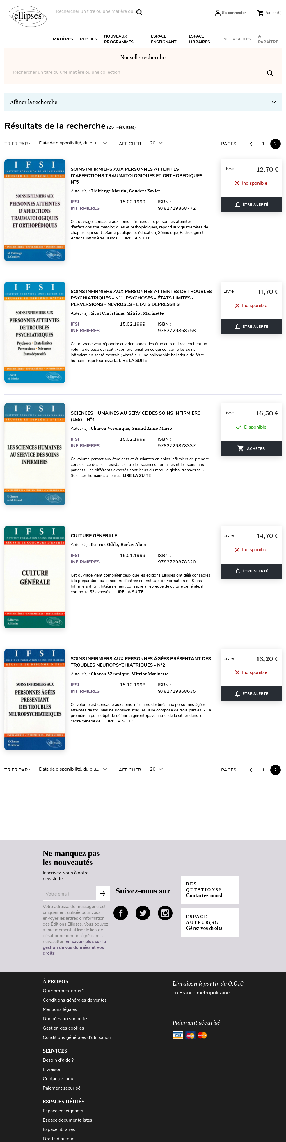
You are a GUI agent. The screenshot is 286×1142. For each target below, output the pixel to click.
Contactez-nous (59, 1064)
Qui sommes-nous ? (63, 976)
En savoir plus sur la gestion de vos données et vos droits (74, 932)
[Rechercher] (99, 11)
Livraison (52, 1054)
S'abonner (102, 878)
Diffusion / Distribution (66, 1133)
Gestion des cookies (63, 1013)
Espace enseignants (63, 1096)
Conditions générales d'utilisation (77, 1022)
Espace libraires (199, 39)
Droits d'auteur (58, 1124)
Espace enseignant (164, 39)
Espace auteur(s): (205, 907)
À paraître (268, 39)
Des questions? (205, 875)
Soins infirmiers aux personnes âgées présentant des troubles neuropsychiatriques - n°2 (139, 650)
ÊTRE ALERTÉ (251, 203)
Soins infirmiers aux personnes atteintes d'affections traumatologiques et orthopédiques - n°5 (141, 175)
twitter (143, 898)
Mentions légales (60, 994)
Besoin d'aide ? (58, 1045)
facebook (120, 898)
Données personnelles (65, 1004)
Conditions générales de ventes (75, 985)
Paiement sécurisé (61, 1073)
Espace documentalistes (67, 1105)
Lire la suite (140, 238)
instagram (165, 898)
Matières (63, 39)
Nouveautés (237, 39)
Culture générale (97, 527)
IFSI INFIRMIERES (88, 205)
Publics (88, 39)
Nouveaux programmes (119, 39)
